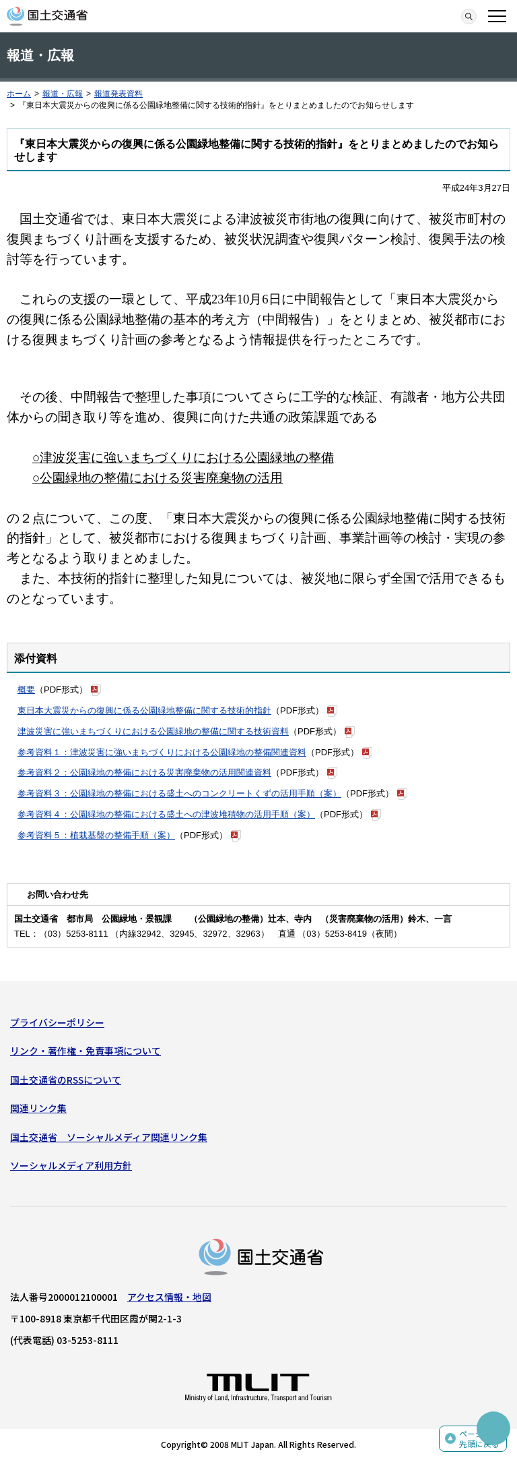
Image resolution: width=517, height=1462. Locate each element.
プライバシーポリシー (57, 1022)
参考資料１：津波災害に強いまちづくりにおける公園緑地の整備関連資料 (162, 752)
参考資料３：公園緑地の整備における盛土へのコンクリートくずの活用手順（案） (179, 793)
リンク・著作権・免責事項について (85, 1050)
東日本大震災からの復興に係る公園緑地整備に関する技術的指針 (144, 710)
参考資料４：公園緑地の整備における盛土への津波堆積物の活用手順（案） (166, 814)
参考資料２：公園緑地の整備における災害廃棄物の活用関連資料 (144, 772)
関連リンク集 (38, 1108)
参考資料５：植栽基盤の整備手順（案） (96, 835)
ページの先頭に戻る (479, 1439)
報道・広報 (62, 93)
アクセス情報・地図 (169, 1297)
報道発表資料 (118, 93)
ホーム (19, 93)
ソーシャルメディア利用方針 (71, 1165)
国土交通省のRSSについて (65, 1079)
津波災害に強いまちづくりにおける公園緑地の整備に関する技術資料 (153, 731)
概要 (26, 689)
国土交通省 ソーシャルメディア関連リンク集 (108, 1137)
